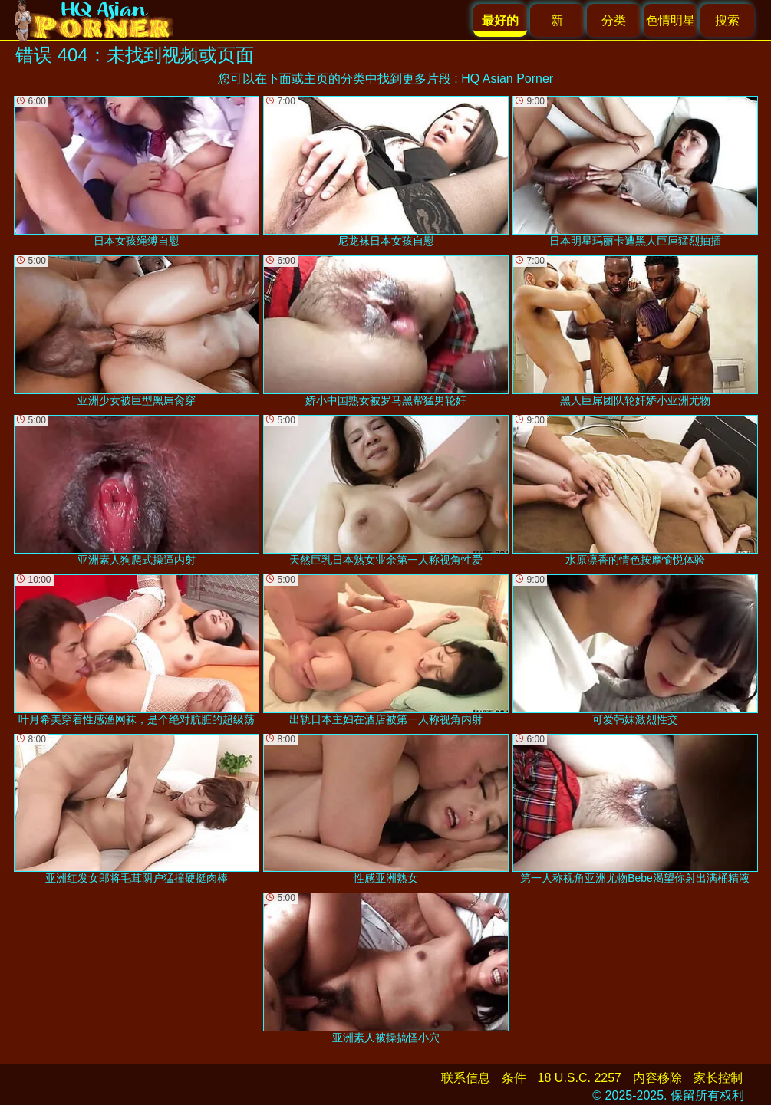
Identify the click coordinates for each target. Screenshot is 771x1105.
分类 (613, 20)
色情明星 (670, 20)
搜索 (727, 20)
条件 (514, 1077)
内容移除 (657, 1077)
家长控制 (718, 1077)
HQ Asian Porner (507, 78)
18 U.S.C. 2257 (579, 1077)
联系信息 (465, 1077)
